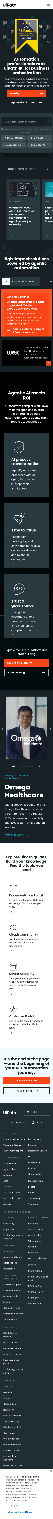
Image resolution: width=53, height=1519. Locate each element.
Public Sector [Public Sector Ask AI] (36, 145)
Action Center (10, 1163)
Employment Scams (13, 1465)
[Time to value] (26, 535)
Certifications (10, 1262)
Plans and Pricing (12, 1145)
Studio (31, 1192)
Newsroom (8, 1409)
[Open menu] (49, 4)
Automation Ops (11, 1198)
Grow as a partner (12, 1354)
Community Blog (11, 1308)
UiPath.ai (7, 1392)
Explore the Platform (14, 1139)
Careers (7, 1398)
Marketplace (34, 1162)
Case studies (34, 1235)
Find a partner (10, 1342)
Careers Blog (9, 1404)
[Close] (51, 1471)
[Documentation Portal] (10, 912)
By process (8, 1229)
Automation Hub (11, 1192)
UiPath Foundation (12, 1444)
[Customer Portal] (10, 1033)
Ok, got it (15, 1505)
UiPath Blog (33, 1223)
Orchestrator (34, 1174)
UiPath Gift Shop (11, 1438)
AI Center (8, 1175)
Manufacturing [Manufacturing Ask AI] (11, 145)
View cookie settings (20, 1512)
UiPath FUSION (35, 1271)
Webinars (32, 1246)
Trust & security (11, 1421)
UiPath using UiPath (12, 1427)
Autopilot (7, 1204)
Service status (10, 1319)
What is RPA (9, 1268)
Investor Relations (12, 1415)
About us (7, 1386)
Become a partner (12, 1348)
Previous (42, 168)
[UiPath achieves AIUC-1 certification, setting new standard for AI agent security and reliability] (23, 209)
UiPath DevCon (35, 1291)
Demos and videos (37, 1258)
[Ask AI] (49, 122)
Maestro (32, 1168)
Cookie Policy (22, 1500)
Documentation (11, 1296)
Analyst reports (35, 1229)
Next (46, 168)
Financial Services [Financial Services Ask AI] (12, 138)
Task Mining (34, 1198)
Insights (32, 1145)
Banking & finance (18, 281)
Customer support (13, 1150)
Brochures (33, 1252)
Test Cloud (33, 1204)
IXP (29, 1156)
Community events (13, 1313)
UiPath (33, 1297)
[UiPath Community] (10, 951)
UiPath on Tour (35, 1286)
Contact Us (18, 1122)
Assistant (7, 1186)
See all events (35, 1303)
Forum (6, 1302)
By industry (8, 1223)
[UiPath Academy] (10, 994)
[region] (26, 1494)
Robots (31, 1186)
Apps (5, 1180)
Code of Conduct (12, 1450)
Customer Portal (11, 1290)
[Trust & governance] (26, 606)
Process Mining (35, 1181)
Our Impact (9, 1433)
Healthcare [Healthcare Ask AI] (35, 138)
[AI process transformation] (26, 464)
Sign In (37, 1122)
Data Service (34, 1139)
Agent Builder (9, 1169)
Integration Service (37, 1150)
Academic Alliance (12, 1257)
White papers (34, 1241)
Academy (8, 1251)
